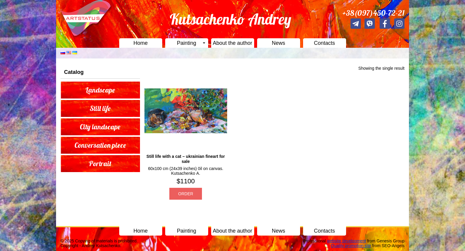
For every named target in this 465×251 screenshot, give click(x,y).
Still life (100, 108)
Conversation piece (100, 145)
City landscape (100, 126)
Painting (186, 43)
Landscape (100, 89)
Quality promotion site (351, 245)
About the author (232, 43)
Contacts (324, 43)
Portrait (100, 163)
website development (346, 241)
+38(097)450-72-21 (374, 13)
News (278, 43)
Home (140, 43)
